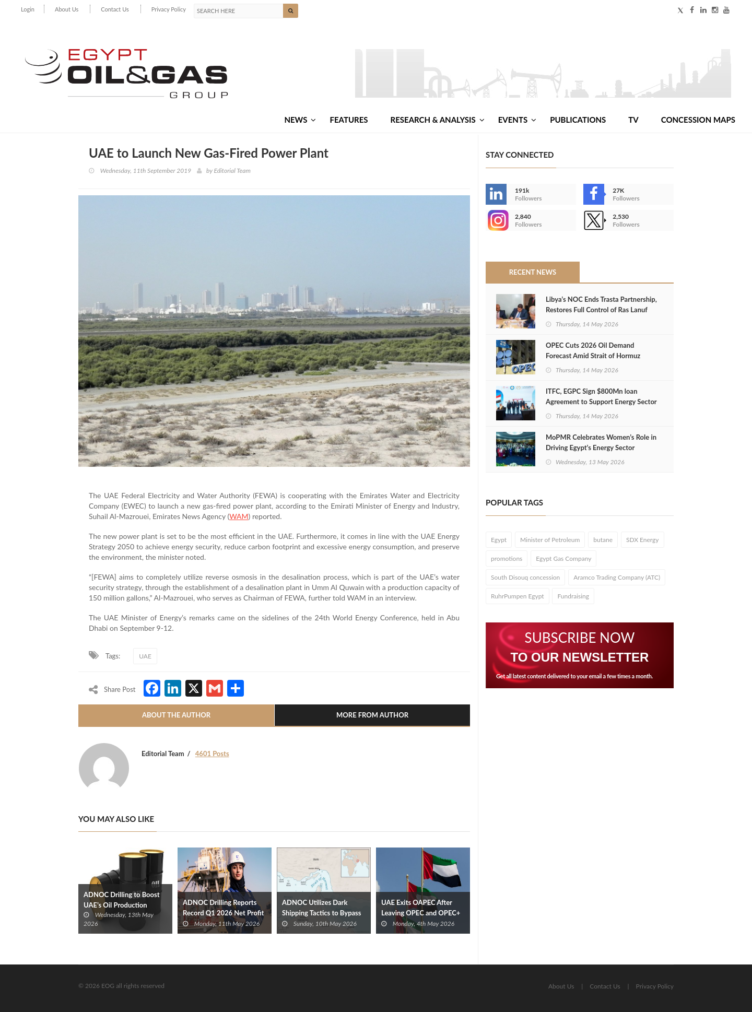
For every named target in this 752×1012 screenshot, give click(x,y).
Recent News (532, 272)
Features (349, 119)
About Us (66, 9)
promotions (506, 558)
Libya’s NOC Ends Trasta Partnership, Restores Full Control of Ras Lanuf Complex (601, 309)
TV (633, 119)
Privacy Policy (168, 9)
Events (517, 119)
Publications (578, 119)
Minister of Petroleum (550, 540)
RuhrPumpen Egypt (517, 596)
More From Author (372, 715)
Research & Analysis (438, 119)
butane (603, 540)
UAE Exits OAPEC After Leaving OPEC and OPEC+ (420, 907)
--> (496, 220)
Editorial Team (232, 170)
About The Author (176, 715)
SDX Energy (642, 540)
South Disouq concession (525, 577)
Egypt (499, 540)
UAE (145, 656)
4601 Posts (212, 753)
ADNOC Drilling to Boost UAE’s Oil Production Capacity (122, 905)
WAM (238, 516)
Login (27, 9)
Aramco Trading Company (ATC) (616, 577)
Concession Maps (698, 119)
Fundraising (573, 596)
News (300, 119)
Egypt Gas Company (563, 558)
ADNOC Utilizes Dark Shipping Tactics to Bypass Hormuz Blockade (321, 912)
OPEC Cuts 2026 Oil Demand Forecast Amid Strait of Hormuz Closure (593, 355)
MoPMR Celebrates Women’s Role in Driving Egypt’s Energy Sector (601, 442)
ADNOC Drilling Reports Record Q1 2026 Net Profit (223, 907)
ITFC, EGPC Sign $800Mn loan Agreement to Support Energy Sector (601, 396)
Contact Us (115, 9)
